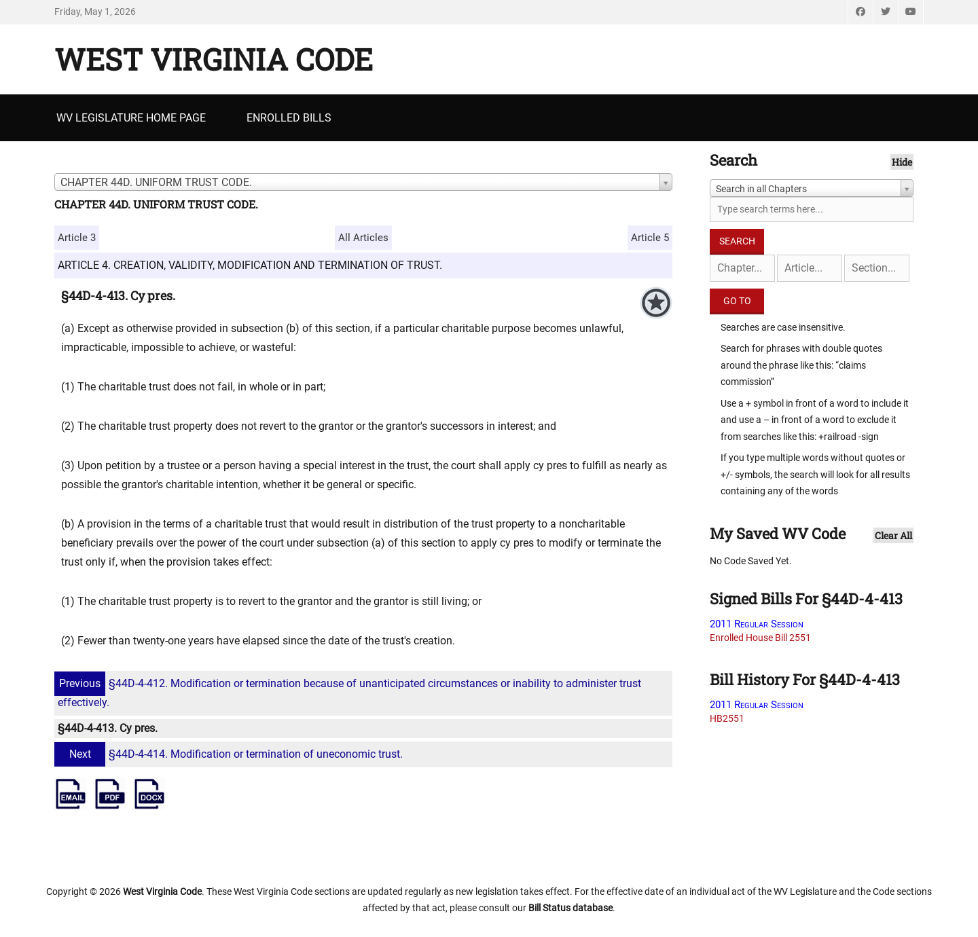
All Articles (363, 238)
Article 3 (77, 238)
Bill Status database (570, 907)
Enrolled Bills (289, 117)
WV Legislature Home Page (131, 117)
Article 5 (650, 238)
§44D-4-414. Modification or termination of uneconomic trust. (230, 754)
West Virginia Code (213, 59)
